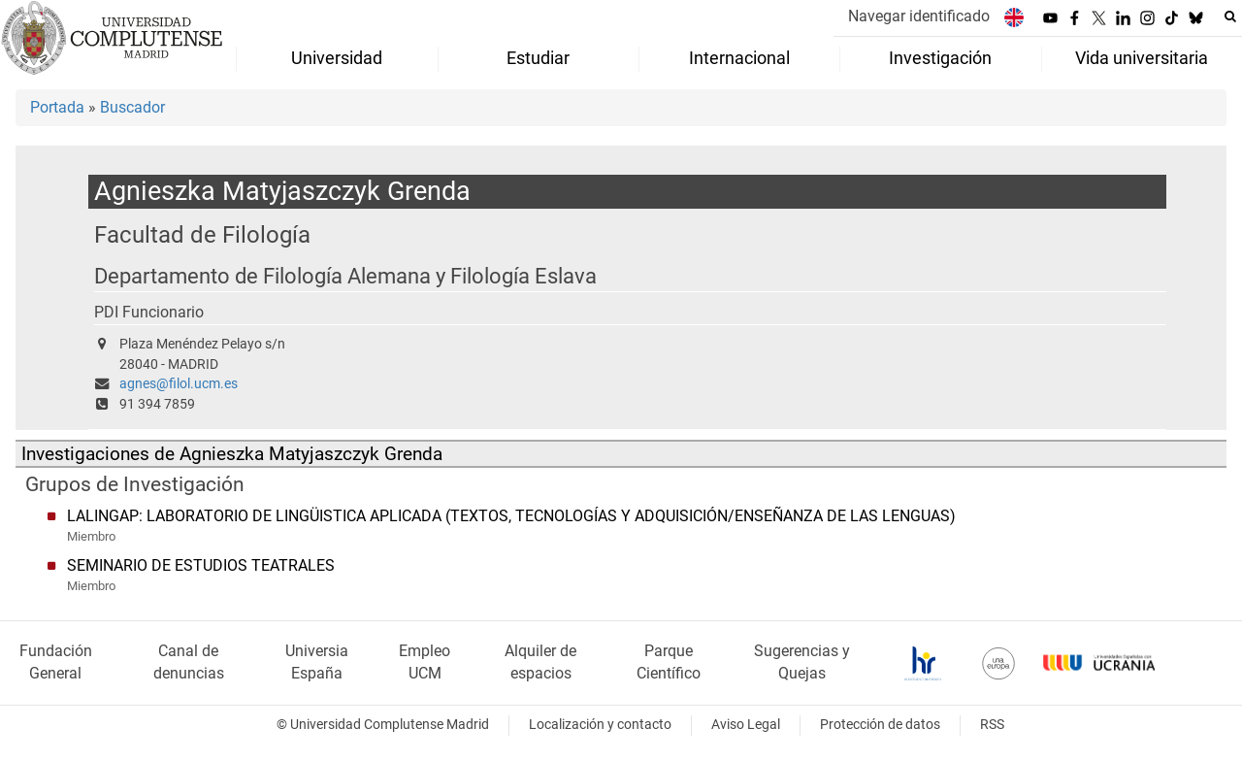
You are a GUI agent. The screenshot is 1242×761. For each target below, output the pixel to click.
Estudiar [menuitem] (538, 58)
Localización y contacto (600, 724)
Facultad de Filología (202, 234)
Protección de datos (880, 724)
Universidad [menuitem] (336, 58)
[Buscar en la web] (1230, 16)
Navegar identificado (919, 16)
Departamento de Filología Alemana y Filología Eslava (345, 276)
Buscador (132, 107)
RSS (992, 724)
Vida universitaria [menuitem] (1141, 58)
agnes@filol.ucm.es (178, 384)
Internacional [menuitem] (739, 58)
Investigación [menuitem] (940, 58)
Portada (57, 107)
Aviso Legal (745, 724)
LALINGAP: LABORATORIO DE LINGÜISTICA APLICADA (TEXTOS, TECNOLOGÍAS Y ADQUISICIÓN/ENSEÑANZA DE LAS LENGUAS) (511, 516)
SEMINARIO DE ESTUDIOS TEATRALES (201, 565)
